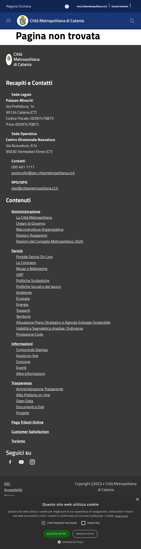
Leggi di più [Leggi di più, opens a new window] (121, 515)
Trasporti (23, 310)
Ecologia (23, 299)
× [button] (137, 499)
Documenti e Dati (30, 407)
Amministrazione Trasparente (39, 389)
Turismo (18, 441)
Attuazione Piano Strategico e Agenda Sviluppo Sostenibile (63, 322)
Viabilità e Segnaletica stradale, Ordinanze (49, 328)
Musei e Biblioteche (31, 269)
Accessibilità (13, 489)
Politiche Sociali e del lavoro (38, 287)
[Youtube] (21, 462)
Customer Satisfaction (30, 431)
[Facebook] (10, 462)
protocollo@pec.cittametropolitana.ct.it (43, 173)
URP (19, 275)
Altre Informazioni (30, 374)
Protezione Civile (29, 334)
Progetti (22, 413)
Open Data (24, 401)
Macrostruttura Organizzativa (39, 229)
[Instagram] (32, 462)
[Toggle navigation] (8, 20)
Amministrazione (25, 211)
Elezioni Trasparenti (31, 235)
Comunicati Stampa (32, 350)
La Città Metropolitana (34, 217)
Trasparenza (21, 383)
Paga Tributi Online (27, 422)
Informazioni (22, 344)
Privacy (9, 495)
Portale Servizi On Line (34, 257)
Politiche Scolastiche (32, 281)
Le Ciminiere (26, 263)
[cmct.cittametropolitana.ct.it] (92, 6)
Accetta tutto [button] (56, 533)
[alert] (70, 522)
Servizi (17, 251)
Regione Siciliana (18, 6)
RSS (7, 483)
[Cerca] (132, 20)
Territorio (23, 316)
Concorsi (23, 362)
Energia (22, 304)
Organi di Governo (30, 223)
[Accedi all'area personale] (67, 6)
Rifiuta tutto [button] (85, 533)
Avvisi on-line (27, 356)
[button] (62, 523)
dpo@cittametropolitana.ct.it (34, 188)
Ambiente (24, 293)
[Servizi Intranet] (119, 6)
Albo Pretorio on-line (33, 395)
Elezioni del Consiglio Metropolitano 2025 (49, 241)
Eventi (21, 368)
